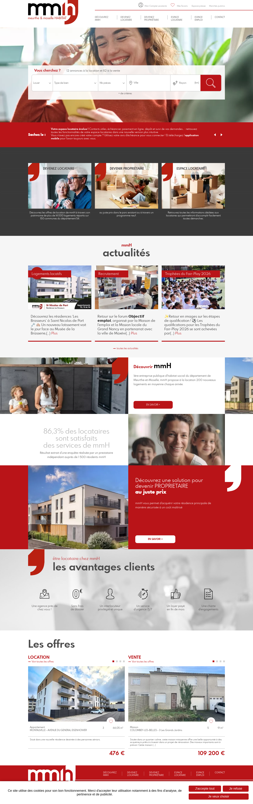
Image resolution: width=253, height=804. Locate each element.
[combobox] (148, 83)
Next (221, 134)
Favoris (111, 721)
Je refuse (235, 788)
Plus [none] (54, 333)
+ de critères (125, 93)
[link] (59, 303)
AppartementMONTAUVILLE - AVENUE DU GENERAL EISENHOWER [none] (58, 729)
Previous (215, 134)
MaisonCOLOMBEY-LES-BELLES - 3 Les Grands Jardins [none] (156, 729)
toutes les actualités (127, 348)
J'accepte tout (205, 788)
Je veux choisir (218, 796)
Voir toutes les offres (43, 661)
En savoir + (153, 405)
